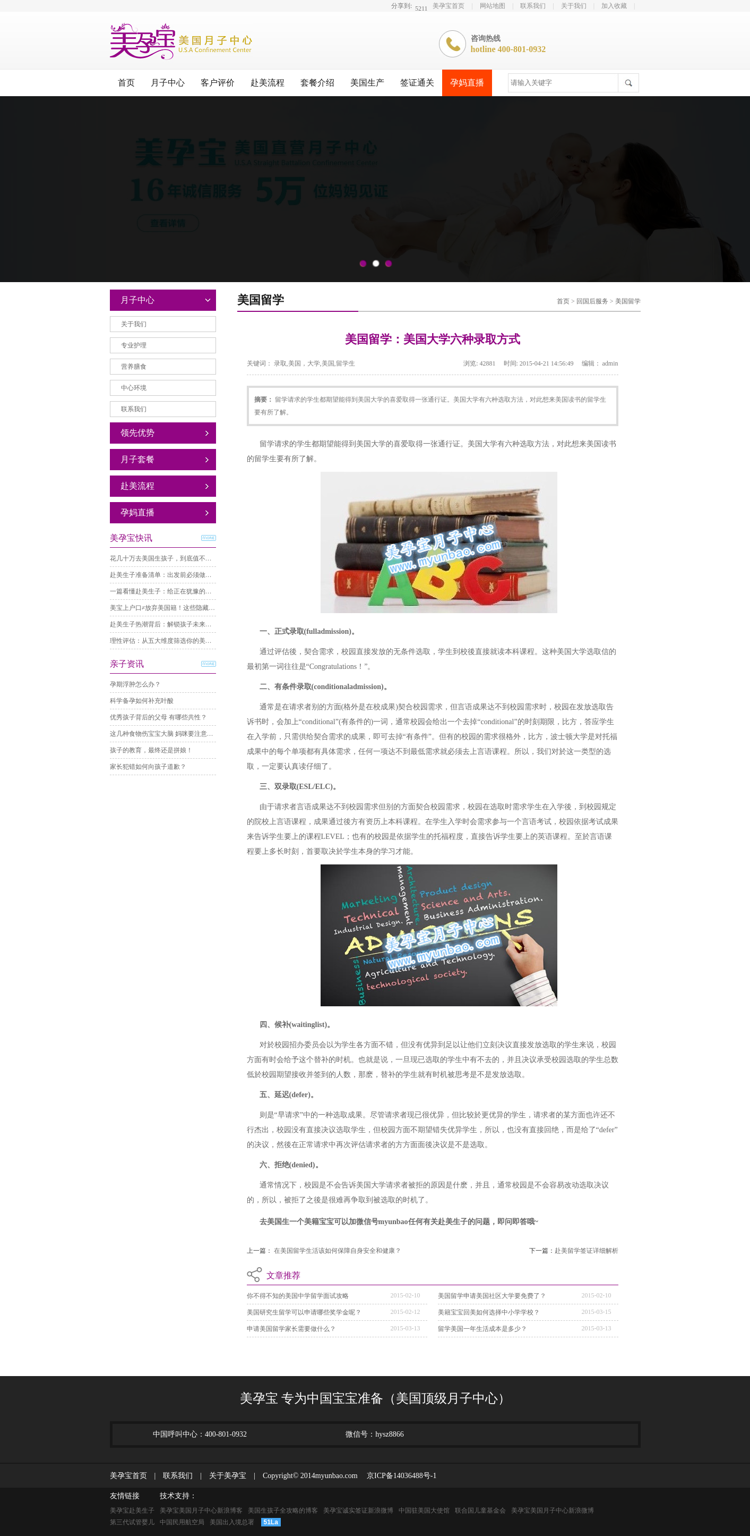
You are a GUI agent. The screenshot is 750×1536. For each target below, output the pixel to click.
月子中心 (168, 82)
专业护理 (133, 345)
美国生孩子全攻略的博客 (283, 1510)
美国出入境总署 (232, 1522)
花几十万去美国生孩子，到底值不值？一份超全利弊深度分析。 (199, 558)
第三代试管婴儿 (132, 1522)
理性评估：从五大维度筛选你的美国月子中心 (173, 640)
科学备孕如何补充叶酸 (142, 701)
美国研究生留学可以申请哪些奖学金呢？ (304, 1312)
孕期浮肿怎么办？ (135, 684)
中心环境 (133, 388)
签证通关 (417, 82)
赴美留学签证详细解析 (586, 1250)
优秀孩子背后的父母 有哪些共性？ (158, 717)
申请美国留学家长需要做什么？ (291, 1329)
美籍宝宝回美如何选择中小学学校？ (489, 1312)
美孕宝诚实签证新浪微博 (358, 1510)
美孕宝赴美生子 (132, 1510)
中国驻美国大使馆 (424, 1510)
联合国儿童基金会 (480, 1510)
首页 (126, 82)
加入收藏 (614, 6)
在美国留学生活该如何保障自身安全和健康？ (337, 1250)
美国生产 (367, 82)
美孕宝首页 (448, 6)
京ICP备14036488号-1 (397, 1476)
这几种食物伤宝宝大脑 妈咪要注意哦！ (165, 733)
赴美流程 (268, 82)
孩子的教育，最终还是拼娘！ (151, 750)
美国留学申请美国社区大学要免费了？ (492, 1296)
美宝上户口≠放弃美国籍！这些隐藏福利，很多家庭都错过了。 (198, 608)
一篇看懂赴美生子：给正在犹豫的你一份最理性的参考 (186, 591)
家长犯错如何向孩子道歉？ (148, 766)
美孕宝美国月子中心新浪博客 (201, 1510)
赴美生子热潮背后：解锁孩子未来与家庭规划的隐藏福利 (189, 624)
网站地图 (492, 6)
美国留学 (628, 301)
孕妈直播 (467, 82)
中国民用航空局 (182, 1522)
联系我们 (533, 6)
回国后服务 (593, 301)
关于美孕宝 (224, 1476)
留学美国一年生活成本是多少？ (482, 1329)
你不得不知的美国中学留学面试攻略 (298, 1296)
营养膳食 (133, 366)
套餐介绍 (317, 82)
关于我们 (574, 6)
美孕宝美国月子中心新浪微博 (552, 1510)
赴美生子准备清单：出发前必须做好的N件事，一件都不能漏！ (198, 575)
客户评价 (218, 82)
